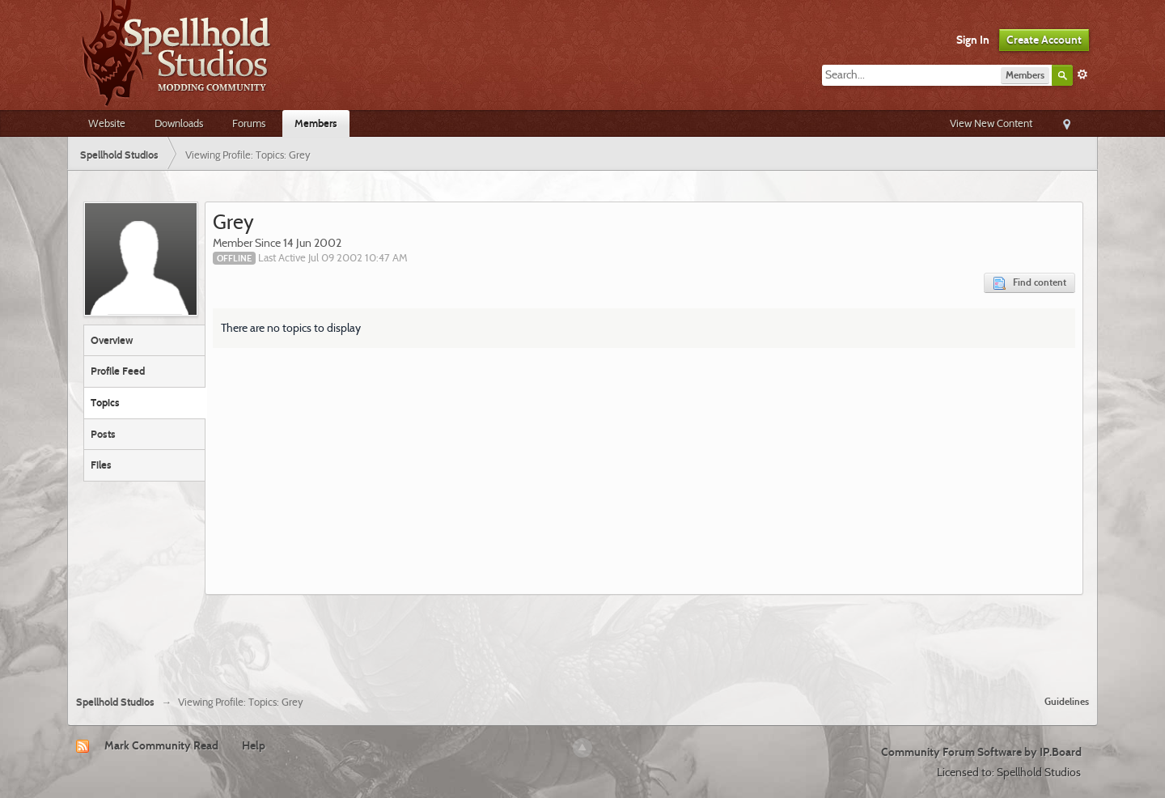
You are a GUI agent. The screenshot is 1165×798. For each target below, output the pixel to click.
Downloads (179, 123)
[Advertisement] (582, 638)
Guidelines (1066, 701)
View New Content (991, 123)
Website (106, 123)
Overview (112, 339)
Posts (103, 433)
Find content (1029, 283)
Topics (105, 402)
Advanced (1082, 74)
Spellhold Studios (115, 702)
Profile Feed (118, 370)
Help (253, 745)
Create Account (1044, 39)
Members (315, 123)
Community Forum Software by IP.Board (981, 752)
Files (101, 464)
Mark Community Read (161, 745)
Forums (248, 123)
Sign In (972, 39)
